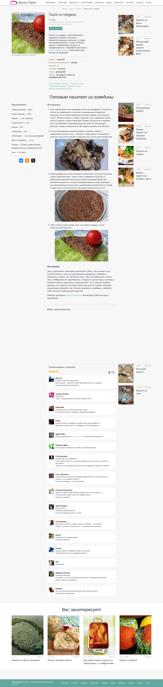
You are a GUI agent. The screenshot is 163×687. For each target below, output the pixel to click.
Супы (148, 3)
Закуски (99, 3)
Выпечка (51, 3)
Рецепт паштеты (55, 28)
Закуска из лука (74, 86)
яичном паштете (76, 436)
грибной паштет (74, 295)
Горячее (62, 3)
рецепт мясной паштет (58, 50)
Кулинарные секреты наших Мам (23, 3)
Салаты (130, 3)
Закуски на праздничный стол (60, 89)
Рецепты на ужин (77, 84)
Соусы (139, 3)
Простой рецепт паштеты (58, 84)
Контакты (15, 684)
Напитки (118, 3)
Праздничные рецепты (57, 86)
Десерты (74, 3)
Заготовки (86, 3)
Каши (109, 3)
